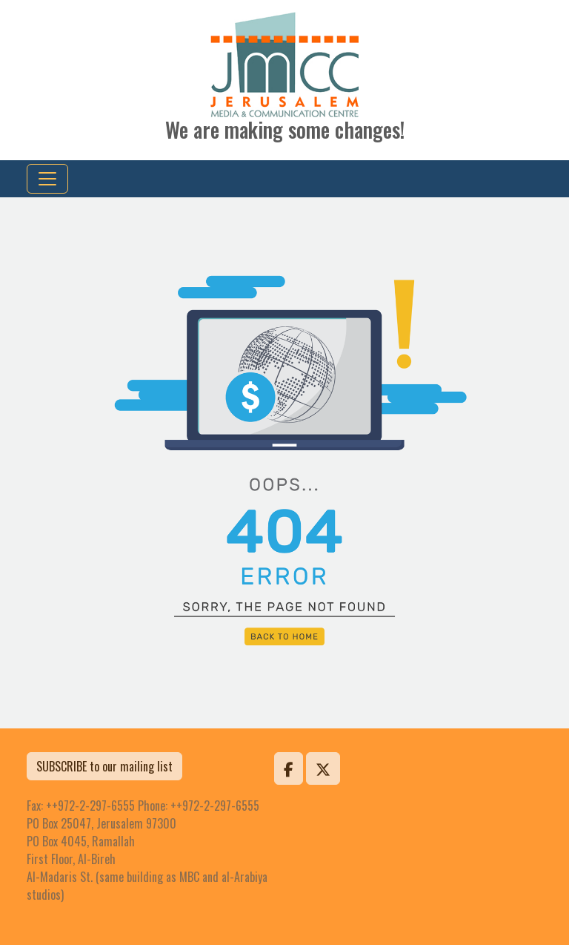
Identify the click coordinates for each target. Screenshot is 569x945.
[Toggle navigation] (47, 179)
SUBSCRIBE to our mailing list (104, 766)
